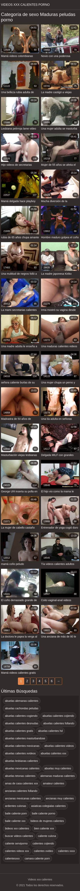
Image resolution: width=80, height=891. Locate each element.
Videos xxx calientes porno (25, 4)
